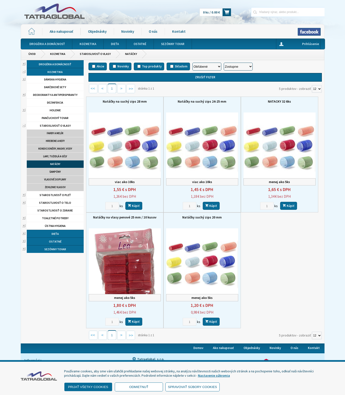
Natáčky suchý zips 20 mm (115, 205)
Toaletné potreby (55, 218)
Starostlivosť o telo (55, 202)
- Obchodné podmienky (44, 342)
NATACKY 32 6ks (234, 101)
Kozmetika (57, 54)
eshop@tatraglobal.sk (152, 355)
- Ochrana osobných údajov (46, 348)
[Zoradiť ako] (238, 67)
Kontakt (179, 31)
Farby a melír (55, 133)
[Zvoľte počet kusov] (103, 193)
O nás (153, 31)
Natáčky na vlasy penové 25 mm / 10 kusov (294, 103)
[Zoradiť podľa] (206, 67)
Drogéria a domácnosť (55, 64)
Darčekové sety (55, 87)
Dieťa (55, 234)
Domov (198, 323)
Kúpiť (125, 193)
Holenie (55, 110)
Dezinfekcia (55, 102)
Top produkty (152, 66)
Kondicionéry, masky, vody (55, 148)
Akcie (100, 66)
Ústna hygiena (55, 226)
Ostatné (55, 241)
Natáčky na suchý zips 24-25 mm (175, 101)
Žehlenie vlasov (55, 187)
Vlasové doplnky (55, 179)
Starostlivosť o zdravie (55, 210)
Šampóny (55, 171)
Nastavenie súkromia (214, 375)
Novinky (127, 31)
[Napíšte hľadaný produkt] (271, 12)
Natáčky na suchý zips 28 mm (116, 101)
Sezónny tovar (55, 249)
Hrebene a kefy (55, 141)
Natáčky (131, 54)
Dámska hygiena (55, 79)
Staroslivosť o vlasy (95, 54)
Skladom (181, 66)
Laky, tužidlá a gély (55, 156)
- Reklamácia (36, 354)
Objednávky (97, 31)
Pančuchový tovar (55, 118)
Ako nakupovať (61, 31)
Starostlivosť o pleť (55, 195)
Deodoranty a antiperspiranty (55, 95)
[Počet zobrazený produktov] (317, 89)
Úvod (32, 54)
